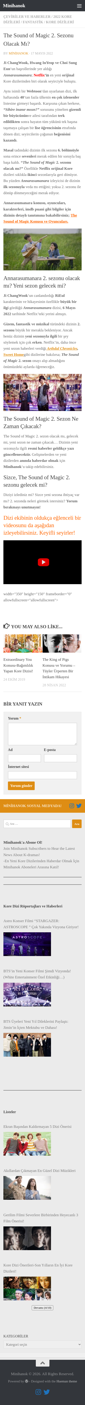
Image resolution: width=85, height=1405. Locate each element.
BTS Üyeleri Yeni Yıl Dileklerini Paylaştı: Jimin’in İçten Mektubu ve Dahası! (35, 1024)
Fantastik (33, 22)
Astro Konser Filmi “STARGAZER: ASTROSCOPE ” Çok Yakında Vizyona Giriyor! (41, 924)
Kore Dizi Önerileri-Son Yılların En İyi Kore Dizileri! (38, 1268)
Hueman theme (66, 1381)
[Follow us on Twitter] (79, 805)
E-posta (50, 750)
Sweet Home (13, 354)
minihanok (18, 53)
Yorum (14, 718)
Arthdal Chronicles (62, 348)
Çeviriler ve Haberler (27, 17)
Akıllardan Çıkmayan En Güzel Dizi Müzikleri (39, 1171)
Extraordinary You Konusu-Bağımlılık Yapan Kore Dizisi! (18, 665)
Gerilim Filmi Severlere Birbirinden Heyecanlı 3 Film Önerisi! (40, 1218)
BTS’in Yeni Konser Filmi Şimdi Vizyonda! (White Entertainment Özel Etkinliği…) (37, 974)
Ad (10, 750)
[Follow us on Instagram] (71, 805)
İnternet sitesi (18, 767)
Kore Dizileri (60, 22)
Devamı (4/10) (42, 1307)
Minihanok (14, 5)
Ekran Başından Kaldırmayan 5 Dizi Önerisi (37, 1126)
